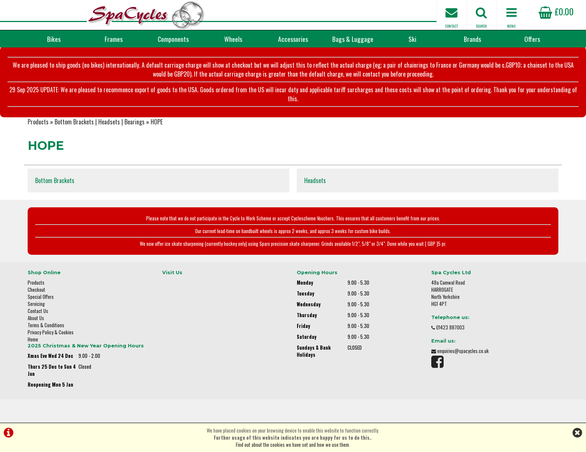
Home (33, 339)
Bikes (54, 39)
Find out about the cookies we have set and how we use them (292, 444)
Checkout (36, 289)
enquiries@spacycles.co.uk (463, 351)
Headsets (315, 180)
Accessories (293, 39)
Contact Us (38, 311)
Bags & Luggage (352, 39)
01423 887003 (450, 327)
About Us (36, 318)
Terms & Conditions (46, 325)
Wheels (233, 39)
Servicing (36, 303)
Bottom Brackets (54, 180)
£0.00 (556, 11)
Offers (532, 39)
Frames (114, 39)
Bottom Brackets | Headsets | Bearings (100, 121)
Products (38, 121)
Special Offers (41, 296)
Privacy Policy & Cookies (51, 332)
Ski (412, 39)
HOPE (157, 121)
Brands (472, 39)
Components (173, 39)
